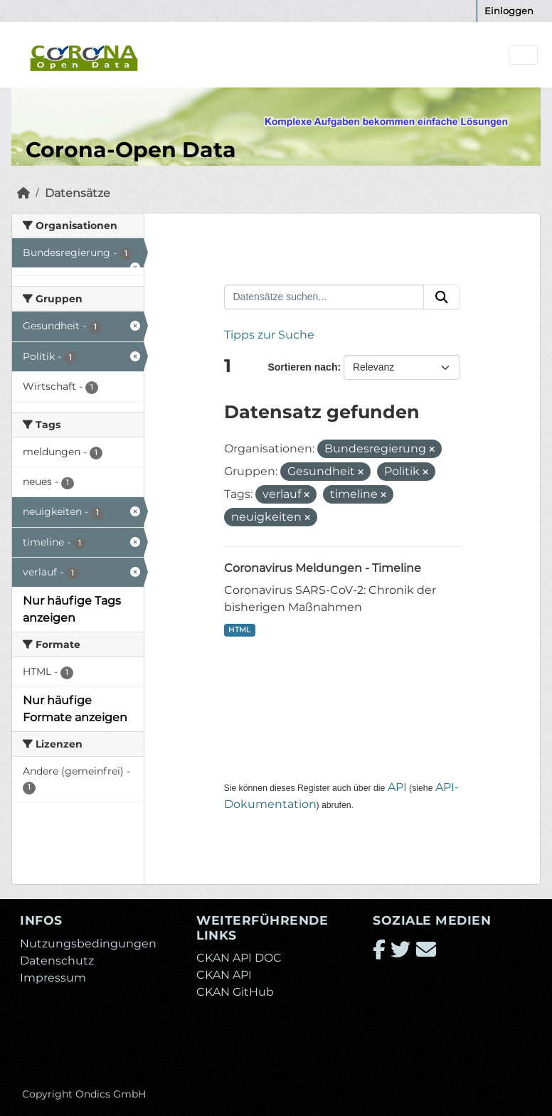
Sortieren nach (302, 367)
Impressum (53, 977)
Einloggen (509, 10)
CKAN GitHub (235, 992)
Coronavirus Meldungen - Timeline (322, 568)
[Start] (23, 193)
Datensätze (77, 193)
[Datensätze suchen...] (324, 297)
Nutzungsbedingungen (88, 943)
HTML (239, 629)
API (397, 787)
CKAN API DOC (239, 957)
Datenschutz (57, 960)
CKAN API (224, 975)
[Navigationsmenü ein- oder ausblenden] (523, 55)
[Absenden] (441, 297)
